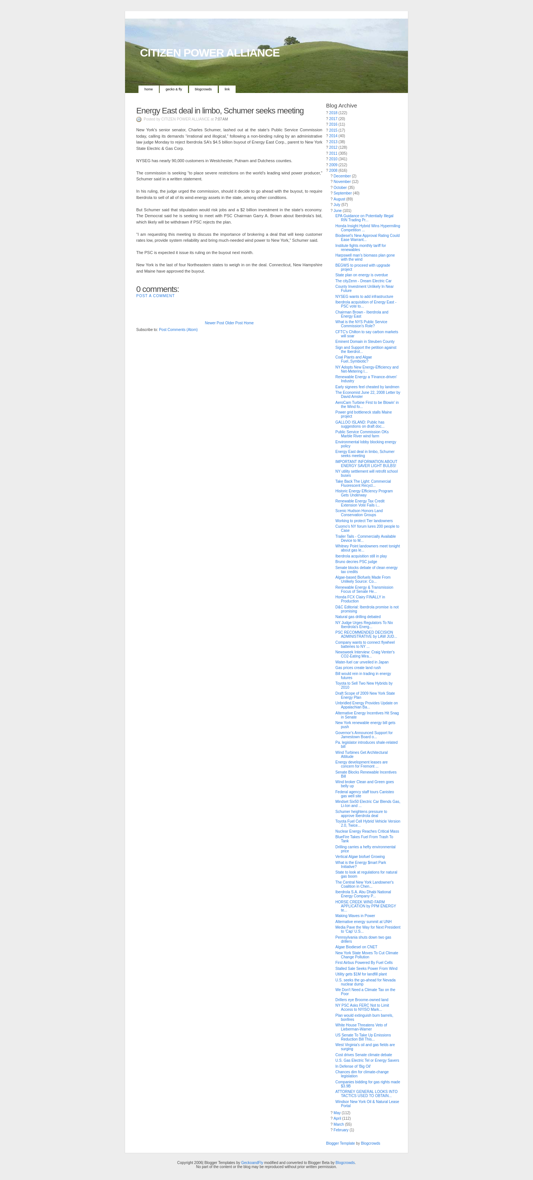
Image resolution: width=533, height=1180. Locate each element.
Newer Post (214, 323)
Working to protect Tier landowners (364, 521)
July (336, 205)
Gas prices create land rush (358, 668)
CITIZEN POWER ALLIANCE (210, 52)
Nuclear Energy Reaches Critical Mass (367, 831)
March (338, 1124)
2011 (333, 153)
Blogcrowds (203, 89)
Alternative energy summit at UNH (363, 922)
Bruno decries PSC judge (356, 562)
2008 (333, 170)
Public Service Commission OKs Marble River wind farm (362, 434)
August (339, 199)
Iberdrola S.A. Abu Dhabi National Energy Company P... (363, 894)
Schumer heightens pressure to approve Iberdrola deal (361, 814)
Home (148, 89)
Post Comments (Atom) (178, 330)
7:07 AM (221, 119)
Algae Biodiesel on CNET (356, 947)
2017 (333, 119)
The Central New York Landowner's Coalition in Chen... (364, 884)
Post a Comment (155, 296)
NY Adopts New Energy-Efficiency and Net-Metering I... (367, 369)
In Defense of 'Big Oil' (353, 1066)
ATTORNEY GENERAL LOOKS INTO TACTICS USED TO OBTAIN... (366, 1094)
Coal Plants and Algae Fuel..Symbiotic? (353, 359)
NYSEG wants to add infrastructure (364, 297)
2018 (333, 113)
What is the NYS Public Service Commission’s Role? (361, 324)
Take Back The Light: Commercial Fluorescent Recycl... (363, 483)
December (342, 176)
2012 (333, 147)
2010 (333, 159)
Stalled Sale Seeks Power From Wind (366, 969)
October (340, 188)
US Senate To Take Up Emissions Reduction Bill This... (363, 1037)
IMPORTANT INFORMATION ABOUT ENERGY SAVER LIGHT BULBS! (366, 464)
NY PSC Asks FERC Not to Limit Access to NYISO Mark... (362, 1007)
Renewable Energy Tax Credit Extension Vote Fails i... (359, 503)
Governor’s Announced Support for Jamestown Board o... (364, 735)
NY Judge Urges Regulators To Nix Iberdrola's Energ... (364, 625)
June (337, 211)
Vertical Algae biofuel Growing (360, 857)
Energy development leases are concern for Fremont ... (361, 764)
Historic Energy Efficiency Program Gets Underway (364, 493)
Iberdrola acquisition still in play (361, 556)
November (342, 182)
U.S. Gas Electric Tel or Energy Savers (367, 1060)
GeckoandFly (252, 1163)
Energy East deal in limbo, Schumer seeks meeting (220, 110)
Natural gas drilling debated (358, 617)
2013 (333, 142)
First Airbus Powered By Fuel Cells (364, 963)
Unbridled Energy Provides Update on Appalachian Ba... (366, 705)
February (340, 1130)
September (342, 193)
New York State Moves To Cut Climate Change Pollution (366, 955)
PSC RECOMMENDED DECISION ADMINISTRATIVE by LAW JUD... (366, 634)
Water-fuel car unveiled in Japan (362, 662)
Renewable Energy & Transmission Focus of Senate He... (364, 589)
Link (227, 89)
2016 (333, 124)
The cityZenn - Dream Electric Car (363, 281)
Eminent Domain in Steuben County (365, 342)
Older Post (234, 323)
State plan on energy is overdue (361, 275)
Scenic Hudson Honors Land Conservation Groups (359, 513)
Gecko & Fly (174, 89)
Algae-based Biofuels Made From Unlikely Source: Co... (362, 579)
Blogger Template (340, 1143)
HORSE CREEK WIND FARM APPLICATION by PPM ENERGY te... (365, 906)
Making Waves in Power (355, 916)
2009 (333, 165)
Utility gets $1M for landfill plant (361, 974)
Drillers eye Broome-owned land (361, 1000)
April (337, 1118)
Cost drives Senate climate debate (363, 1055)
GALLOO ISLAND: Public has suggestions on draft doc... (359, 424)
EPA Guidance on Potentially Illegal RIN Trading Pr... (364, 218)
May (337, 1113)
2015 (333, 130)
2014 (333, 136)
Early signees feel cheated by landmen (367, 387)
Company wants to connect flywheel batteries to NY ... (365, 644)
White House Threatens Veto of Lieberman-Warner (361, 1027)
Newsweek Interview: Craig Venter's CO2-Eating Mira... (365, 654)
